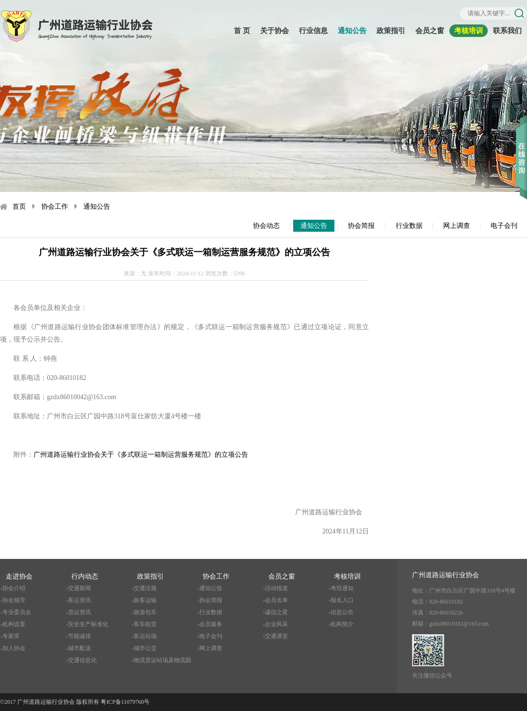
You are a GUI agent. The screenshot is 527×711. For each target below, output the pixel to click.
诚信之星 (276, 612)
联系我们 (507, 31)
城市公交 (145, 648)
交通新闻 (79, 588)
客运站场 (145, 636)
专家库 (11, 636)
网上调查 (456, 225)
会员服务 (210, 624)
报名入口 (342, 600)
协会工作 (54, 206)
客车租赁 (145, 624)
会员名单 (276, 600)
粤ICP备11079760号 (125, 702)
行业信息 (313, 31)
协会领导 (13, 600)
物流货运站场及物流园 (162, 660)
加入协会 (13, 648)
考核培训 (468, 31)
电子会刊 (504, 225)
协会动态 (266, 225)
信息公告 (342, 612)
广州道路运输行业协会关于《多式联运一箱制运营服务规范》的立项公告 (141, 454)
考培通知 (342, 588)
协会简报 (361, 225)
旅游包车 (145, 612)
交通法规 (145, 588)
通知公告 (352, 31)
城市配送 (79, 648)
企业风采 (276, 624)
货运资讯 (79, 612)
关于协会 (274, 31)
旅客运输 (145, 600)
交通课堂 (276, 636)
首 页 (242, 31)
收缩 (521, 143)
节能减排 (79, 636)
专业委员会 (16, 612)
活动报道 (276, 588)
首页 (19, 206)
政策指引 (391, 31)
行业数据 (409, 225)
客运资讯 (79, 600)
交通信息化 (82, 660)
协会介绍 (13, 588)
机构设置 (13, 624)
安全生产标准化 (88, 624)
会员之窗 (429, 31)
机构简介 (342, 624)
